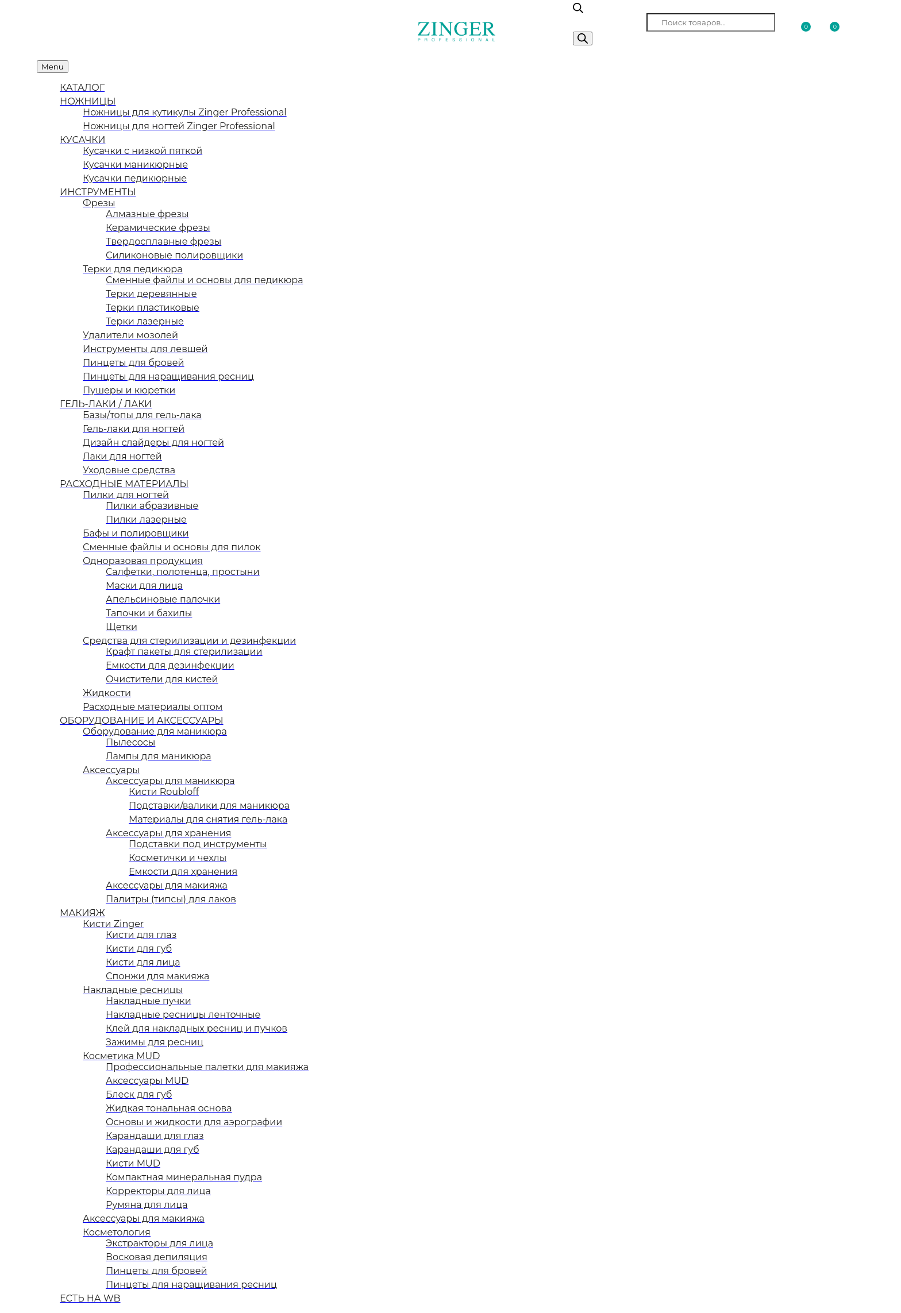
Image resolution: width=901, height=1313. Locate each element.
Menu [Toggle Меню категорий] (52, 66)
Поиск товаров (608, 22)
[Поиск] (582, 38)
